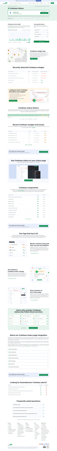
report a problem (21, 190)
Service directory (12, 6)
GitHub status (44, 428)
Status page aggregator (21, 428)
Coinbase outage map (34, 58)
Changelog (36, 432)
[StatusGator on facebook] (47, 444)
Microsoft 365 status (45, 433)
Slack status (43, 438)
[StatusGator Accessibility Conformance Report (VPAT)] (47, 447)
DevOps (10, 425)
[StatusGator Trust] (44, 447)
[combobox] (18, 3)
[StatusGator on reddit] (39, 444)
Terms (36, 437)
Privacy (36, 436)
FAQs (36, 438)
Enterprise (10, 428)
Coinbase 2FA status (11, 203)
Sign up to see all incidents (28, 144)
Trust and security (37, 433)
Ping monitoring (20, 433)
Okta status (43, 434)
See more (44, 199)
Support (36, 429)
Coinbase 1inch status (11, 201)
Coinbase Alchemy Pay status (12, 212)
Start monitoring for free (13, 100)
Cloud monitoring (20, 429)
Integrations (36, 428)
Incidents (19, 434)
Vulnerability (37, 434)
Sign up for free (12, 27)
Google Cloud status (45, 429)
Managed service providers (12, 429)
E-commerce (10, 432)
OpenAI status (44, 436)
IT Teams (10, 424)
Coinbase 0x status (10, 199)
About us (36, 424)
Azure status (44, 425)
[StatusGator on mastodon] (44, 444)
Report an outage (41, 41)
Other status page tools (29, 428)
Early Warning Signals (21, 432)
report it (33, 127)
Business (27, 424)
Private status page (20, 425)
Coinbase (16, 6)
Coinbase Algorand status (11, 214)
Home (8, 6)
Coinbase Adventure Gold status (12, 210)
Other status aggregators (29, 431)
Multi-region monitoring (21, 436)
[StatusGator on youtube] (42, 444)
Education (27, 425)
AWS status (43, 424)
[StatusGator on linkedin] (40, 444)
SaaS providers (11, 433)
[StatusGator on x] (48, 444)
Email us (25, 419)
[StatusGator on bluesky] (43, 444)
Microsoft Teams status (45, 432)
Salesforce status (44, 437)
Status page (19, 424)
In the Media (37, 425)
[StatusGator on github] (46, 444)
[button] (28, 349)
